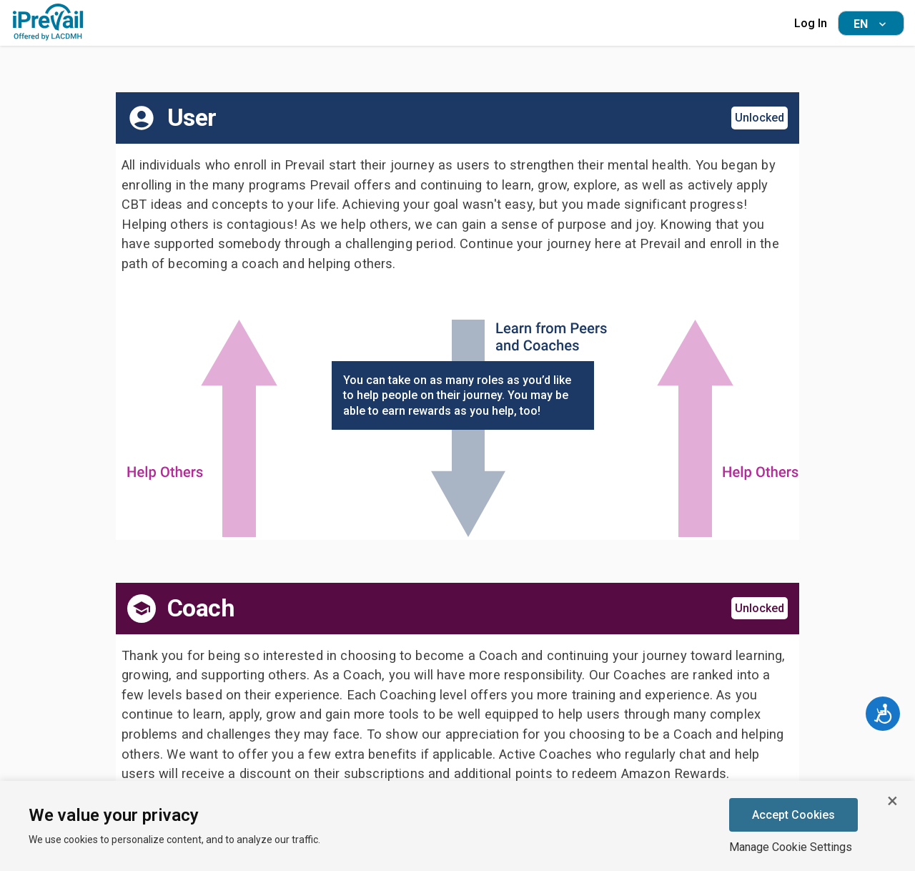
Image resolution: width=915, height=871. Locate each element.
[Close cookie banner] (892, 800)
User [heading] (192, 118)
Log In (810, 23)
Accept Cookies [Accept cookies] (793, 815)
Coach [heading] (200, 608)
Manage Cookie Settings (790, 847)
